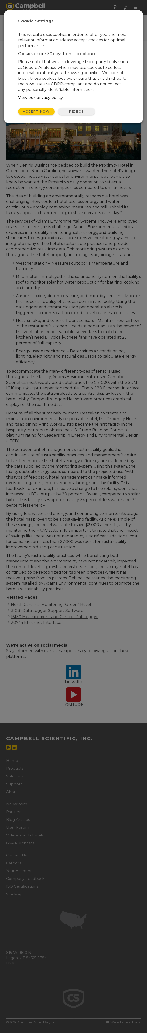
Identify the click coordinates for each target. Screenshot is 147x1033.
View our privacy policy (40, 97)
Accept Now (36, 111)
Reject (76, 111)
